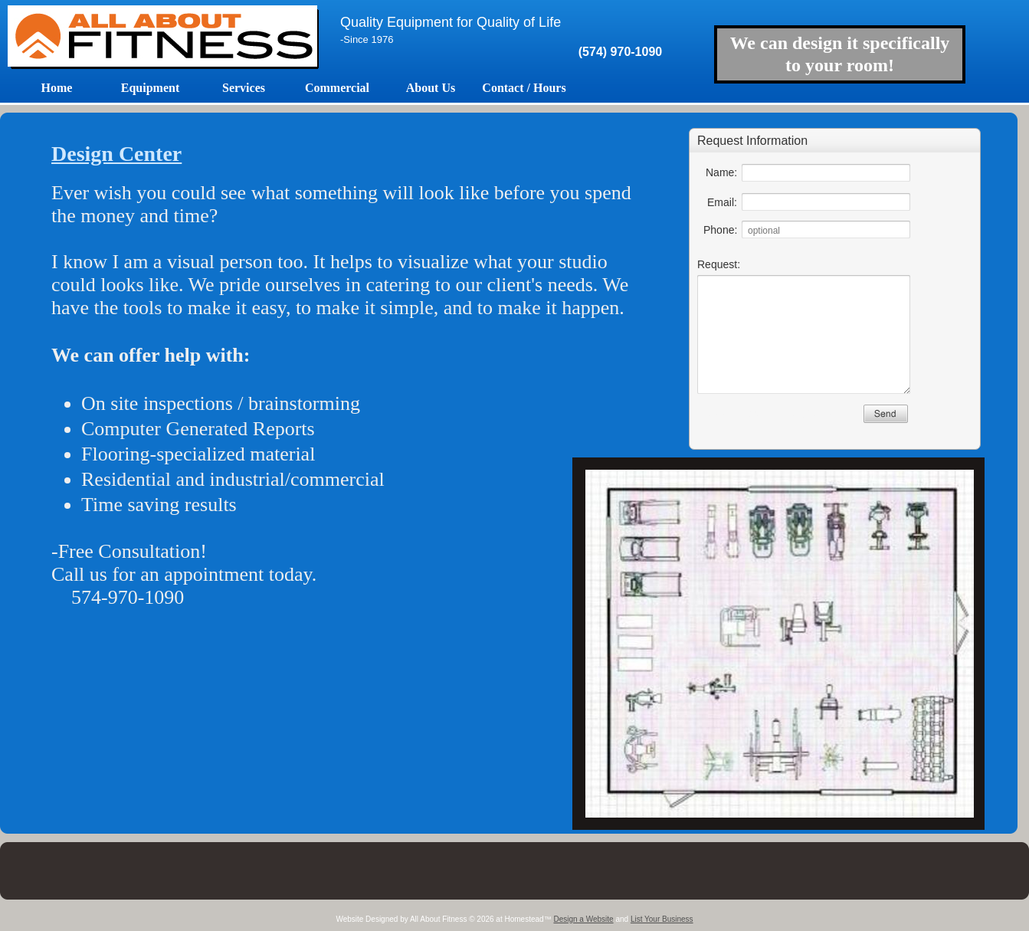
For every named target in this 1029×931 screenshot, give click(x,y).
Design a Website (583, 919)
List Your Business (662, 919)
